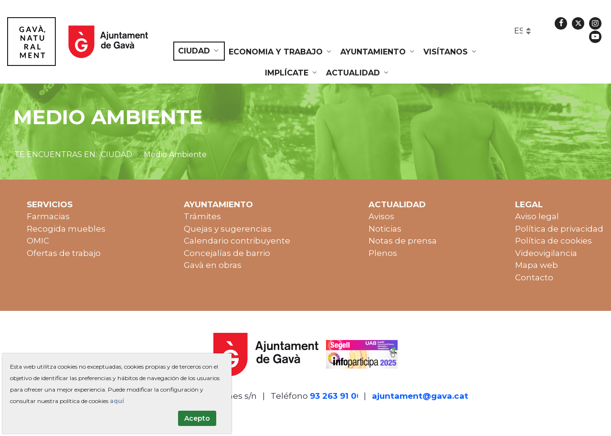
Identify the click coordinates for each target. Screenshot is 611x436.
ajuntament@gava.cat (420, 396)
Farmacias (48, 216)
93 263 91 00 (336, 396)
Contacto (534, 277)
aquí (117, 400)
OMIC (38, 240)
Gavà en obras (213, 265)
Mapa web (536, 265)
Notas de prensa (403, 240)
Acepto (197, 418)
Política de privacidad (559, 229)
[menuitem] (199, 51)
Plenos (383, 253)
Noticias (385, 229)
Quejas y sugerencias (228, 229)
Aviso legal (537, 216)
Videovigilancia (546, 253)
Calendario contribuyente (237, 240)
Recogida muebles (66, 229)
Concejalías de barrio (227, 253)
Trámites (202, 216)
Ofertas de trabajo (64, 253)
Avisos (381, 216)
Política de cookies (553, 240)
